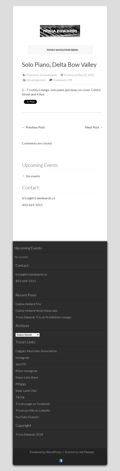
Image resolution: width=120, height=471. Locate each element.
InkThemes (86, 452)
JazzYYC (20, 364)
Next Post (94, 127)
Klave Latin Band (26, 377)
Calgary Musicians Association (36, 351)
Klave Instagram (26, 371)
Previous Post (33, 127)
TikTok (19, 397)
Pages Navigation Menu (59, 50)
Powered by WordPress (45, 452)
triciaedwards (48, 75)
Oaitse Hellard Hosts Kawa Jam (36, 310)
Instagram (22, 357)
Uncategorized (36, 80)
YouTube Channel (27, 417)
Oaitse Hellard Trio (28, 304)
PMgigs (20, 384)
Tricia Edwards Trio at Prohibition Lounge (43, 317)
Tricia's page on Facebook (32, 404)
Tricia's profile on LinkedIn (32, 410)
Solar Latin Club (26, 390)
